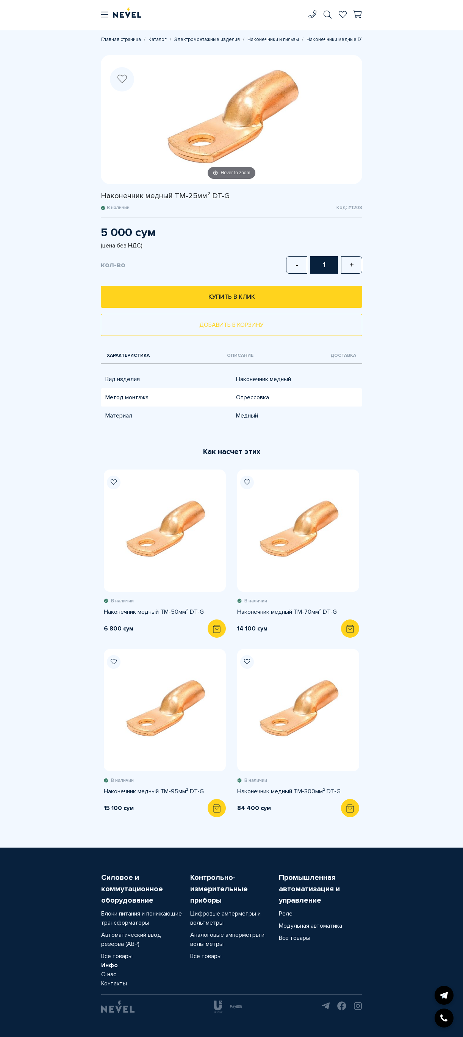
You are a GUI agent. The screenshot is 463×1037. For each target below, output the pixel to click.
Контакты (114, 983)
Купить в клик (231, 297)
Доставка (343, 355)
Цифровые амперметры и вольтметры (225, 918)
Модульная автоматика (310, 926)
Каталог (158, 39)
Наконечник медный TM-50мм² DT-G (154, 612)
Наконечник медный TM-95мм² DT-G (154, 791)
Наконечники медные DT (335, 39)
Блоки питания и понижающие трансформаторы (141, 918)
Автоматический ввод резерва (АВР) (131, 939)
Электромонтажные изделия (207, 39)
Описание (240, 355)
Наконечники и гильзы (273, 39)
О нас (108, 974)
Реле (286, 913)
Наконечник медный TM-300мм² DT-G (289, 791)
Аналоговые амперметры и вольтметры (227, 939)
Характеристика (128, 355)
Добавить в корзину (231, 325)
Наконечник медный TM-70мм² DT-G (287, 612)
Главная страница (121, 39)
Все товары (117, 956)
